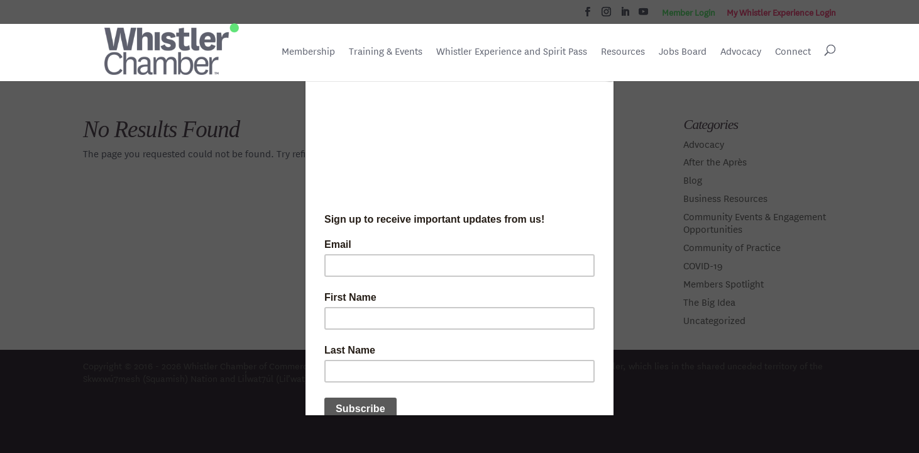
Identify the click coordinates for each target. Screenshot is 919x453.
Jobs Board (683, 52)
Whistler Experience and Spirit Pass (511, 51)
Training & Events (385, 51)
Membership (308, 51)
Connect (793, 51)
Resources (623, 51)
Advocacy (740, 51)
